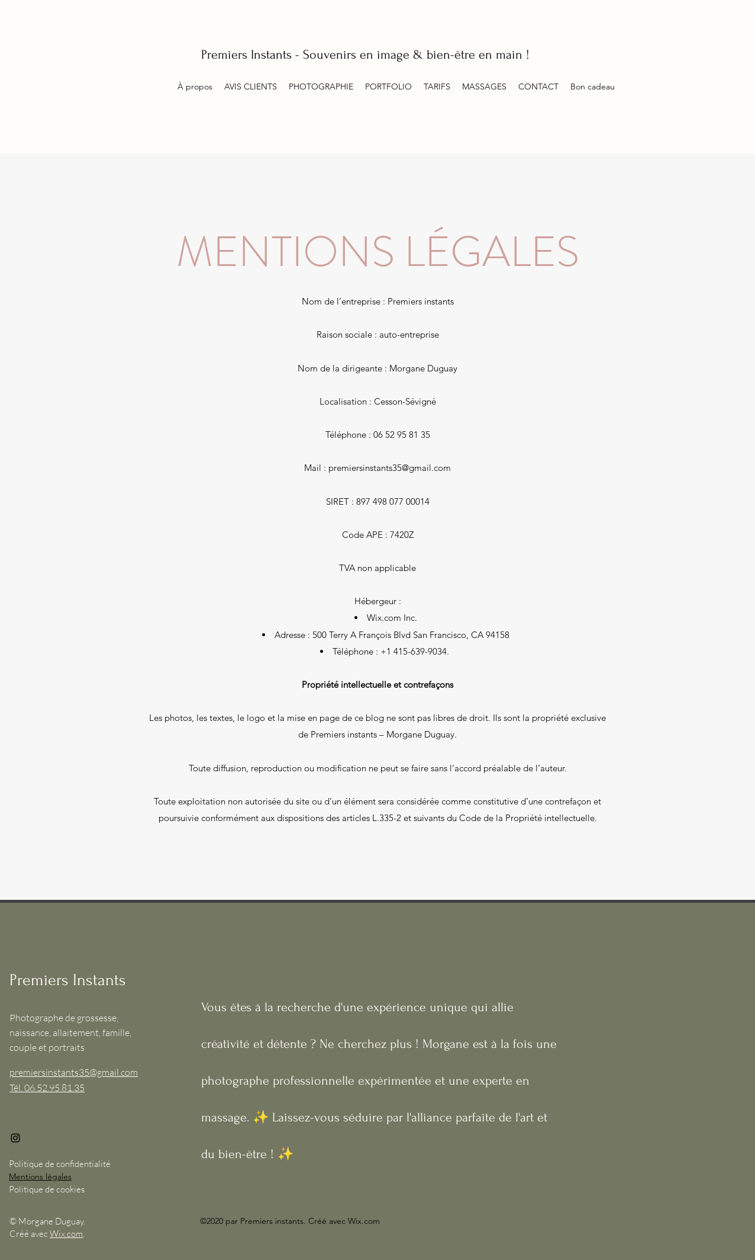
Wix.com (66, 1233)
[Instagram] (15, 1138)
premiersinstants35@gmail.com (389, 467)
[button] (437, 86)
